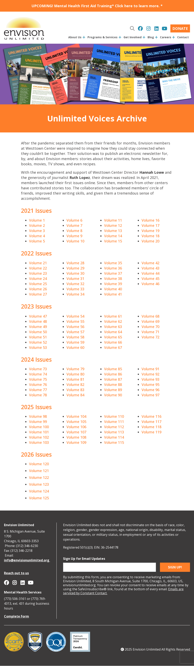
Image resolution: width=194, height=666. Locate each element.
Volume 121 (39, 470)
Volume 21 (38, 262)
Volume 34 (75, 294)
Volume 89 (113, 389)
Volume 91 (150, 368)
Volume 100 (39, 426)
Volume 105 (76, 421)
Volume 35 (113, 262)
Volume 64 (113, 331)
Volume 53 (38, 347)
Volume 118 (151, 426)
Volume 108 (76, 437)
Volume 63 (113, 326)
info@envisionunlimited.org (27, 560)
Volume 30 (75, 273)
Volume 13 (113, 230)
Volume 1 (37, 220)
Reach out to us (16, 573)
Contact (183, 37)
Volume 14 (113, 235)
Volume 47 (38, 316)
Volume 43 (150, 268)
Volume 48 (38, 321)
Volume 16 (150, 220)
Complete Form (16, 616)
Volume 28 (75, 262)
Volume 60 (75, 347)
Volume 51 (38, 337)
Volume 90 (113, 395)
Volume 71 (150, 331)
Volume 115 (114, 442)
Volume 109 (76, 442)
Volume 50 (38, 331)
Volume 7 (74, 225)
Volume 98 (38, 416)
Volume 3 (37, 230)
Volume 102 (39, 437)
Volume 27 (38, 294)
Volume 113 (114, 432)
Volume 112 (114, 426)
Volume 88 (113, 384)
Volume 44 (150, 273)
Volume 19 (150, 230)
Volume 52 (38, 342)
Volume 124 (39, 491)
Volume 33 (75, 289)
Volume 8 (74, 230)
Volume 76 (38, 384)
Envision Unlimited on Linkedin (156, 28)
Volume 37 (113, 273)
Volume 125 (39, 497)
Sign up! (175, 567)
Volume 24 (38, 278)
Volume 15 (113, 241)
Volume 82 (75, 384)
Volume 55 (75, 321)
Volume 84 (75, 395)
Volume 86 (113, 374)
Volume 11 (113, 220)
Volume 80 (75, 374)
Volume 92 (150, 374)
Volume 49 (38, 326)
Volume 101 (39, 432)
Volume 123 (39, 484)
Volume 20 (150, 241)
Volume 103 (39, 442)
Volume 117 (151, 421)
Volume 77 (38, 389)
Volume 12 (113, 225)
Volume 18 (150, 235)
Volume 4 (37, 235)
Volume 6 (74, 220)
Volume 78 (38, 395)
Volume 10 (75, 241)
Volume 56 (75, 326)
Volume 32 (75, 283)
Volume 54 (75, 316)
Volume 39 (113, 283)
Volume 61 (113, 316)
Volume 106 (76, 426)
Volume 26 (38, 289)
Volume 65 (113, 337)
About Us (74, 37)
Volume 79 (75, 368)
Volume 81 (75, 379)
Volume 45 (150, 278)
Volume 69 (150, 321)
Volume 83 (75, 389)
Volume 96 (150, 389)
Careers (165, 37)
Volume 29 (75, 268)
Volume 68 (150, 316)
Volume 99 (38, 421)
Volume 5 (37, 241)
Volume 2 (37, 225)
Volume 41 (113, 294)
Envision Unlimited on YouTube (164, 28)
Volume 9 (74, 235)
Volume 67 (113, 347)
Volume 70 (150, 326)
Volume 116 (151, 416)
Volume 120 (39, 463)
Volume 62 (113, 321)
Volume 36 (113, 268)
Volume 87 (113, 379)
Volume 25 (38, 283)
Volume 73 (38, 368)
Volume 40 (113, 289)
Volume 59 (75, 342)
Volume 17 (150, 225)
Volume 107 (76, 432)
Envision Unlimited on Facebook (140, 28)
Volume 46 (150, 283)
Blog (151, 37)
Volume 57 (75, 331)
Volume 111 (114, 421)
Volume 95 (150, 384)
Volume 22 (38, 268)
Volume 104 (76, 416)
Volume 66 (113, 342)
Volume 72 (150, 337)
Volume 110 (114, 416)
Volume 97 (150, 395)
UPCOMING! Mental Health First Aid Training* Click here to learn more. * (97, 5)
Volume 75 (38, 379)
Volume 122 (39, 477)
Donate (180, 28)
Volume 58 (75, 337)
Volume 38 (113, 278)
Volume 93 (150, 379)
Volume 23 (38, 273)
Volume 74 (38, 374)
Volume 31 (75, 278)
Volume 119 (151, 432)
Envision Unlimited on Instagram (148, 28)
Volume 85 (113, 368)
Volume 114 (114, 437)
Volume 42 (150, 262)
